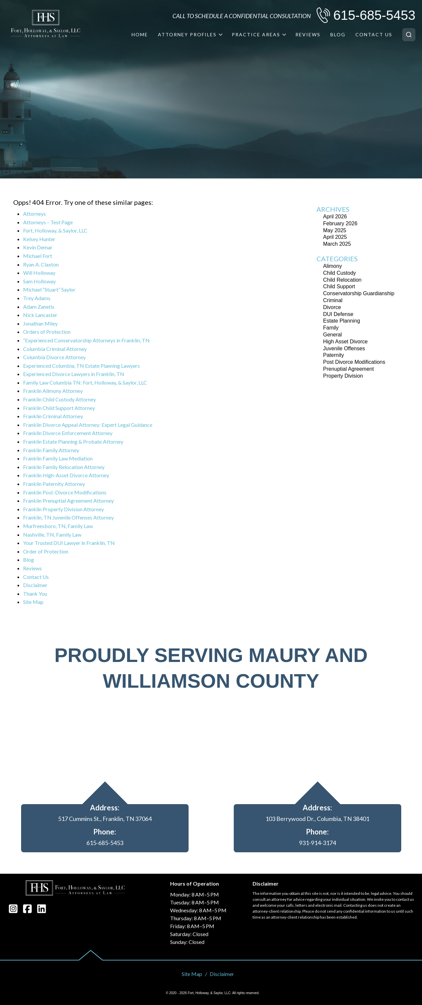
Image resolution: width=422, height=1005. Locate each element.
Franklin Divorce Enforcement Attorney (67, 433)
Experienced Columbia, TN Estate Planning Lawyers (81, 365)
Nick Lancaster (40, 315)
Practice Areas (256, 34)
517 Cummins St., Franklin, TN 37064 (105, 819)
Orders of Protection (47, 332)
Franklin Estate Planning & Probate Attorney (73, 441)
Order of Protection (45, 551)
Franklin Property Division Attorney (63, 509)
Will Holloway (39, 272)
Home (140, 34)
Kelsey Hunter (39, 239)
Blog (338, 34)
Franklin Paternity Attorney (54, 484)
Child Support (339, 286)
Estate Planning (341, 321)
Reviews (307, 34)
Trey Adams (36, 298)
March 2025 (337, 244)
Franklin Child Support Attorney (59, 408)
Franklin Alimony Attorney (53, 391)
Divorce (332, 307)
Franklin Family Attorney (51, 450)
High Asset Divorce (345, 341)
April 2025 (335, 237)
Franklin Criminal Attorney (53, 416)
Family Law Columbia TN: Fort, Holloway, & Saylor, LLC (85, 382)
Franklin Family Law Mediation (58, 458)
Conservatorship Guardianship (358, 293)
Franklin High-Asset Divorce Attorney (66, 475)
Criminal (333, 300)
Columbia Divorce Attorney (54, 357)
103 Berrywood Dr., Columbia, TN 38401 (317, 819)
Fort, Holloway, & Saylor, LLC (55, 230)
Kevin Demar (37, 247)
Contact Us (373, 34)
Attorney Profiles (187, 34)
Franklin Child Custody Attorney (59, 399)
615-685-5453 (374, 15)
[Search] (408, 34)
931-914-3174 (317, 842)
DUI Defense (338, 314)
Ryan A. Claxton (41, 264)
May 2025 (334, 230)
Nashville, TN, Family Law (52, 534)
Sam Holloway (39, 281)
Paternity (333, 355)
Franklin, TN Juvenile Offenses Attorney (68, 517)
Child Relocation (342, 280)
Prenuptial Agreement (348, 369)
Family (331, 327)
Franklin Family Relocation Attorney (64, 467)
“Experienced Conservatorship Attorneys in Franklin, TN (86, 340)
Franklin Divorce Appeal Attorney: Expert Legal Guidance (87, 425)
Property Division (343, 376)
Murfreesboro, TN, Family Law (58, 526)
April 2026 (335, 216)
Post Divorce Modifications (354, 362)
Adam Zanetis (38, 306)
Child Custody (339, 273)
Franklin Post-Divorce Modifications (64, 492)
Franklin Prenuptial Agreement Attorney (68, 500)
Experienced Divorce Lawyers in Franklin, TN (73, 374)
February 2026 (340, 223)
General (332, 334)
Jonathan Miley (40, 323)
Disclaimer (35, 585)
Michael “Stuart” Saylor (49, 289)
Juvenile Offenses (344, 348)
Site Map (33, 602)
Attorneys (34, 213)
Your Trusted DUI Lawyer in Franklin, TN (69, 543)
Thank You (35, 593)
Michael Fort (37, 256)
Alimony (332, 266)
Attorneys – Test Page (48, 222)
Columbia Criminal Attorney (55, 349)
